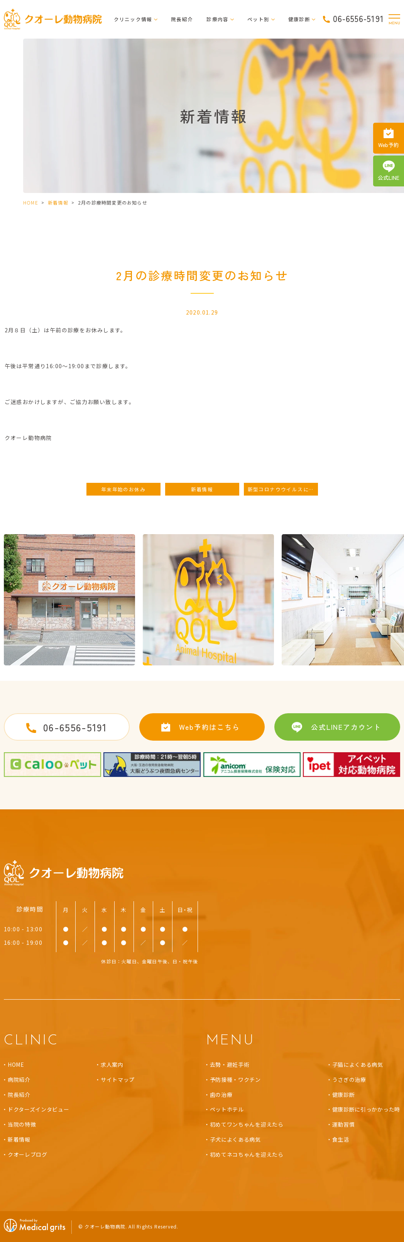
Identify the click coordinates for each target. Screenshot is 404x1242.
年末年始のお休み (123, 489)
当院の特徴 (22, 1124)
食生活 (340, 1139)
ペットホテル (227, 1109)
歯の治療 (221, 1094)
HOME (30, 202)
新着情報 (58, 202)
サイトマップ (118, 1079)
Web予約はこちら (209, 727)
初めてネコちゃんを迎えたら (247, 1154)
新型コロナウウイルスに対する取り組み (283, 489)
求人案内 (112, 1064)
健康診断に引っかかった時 (366, 1109)
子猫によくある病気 (357, 1064)
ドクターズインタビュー (38, 1109)
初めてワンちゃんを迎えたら (247, 1124)
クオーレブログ (27, 1154)
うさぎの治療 (349, 1079)
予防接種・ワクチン (235, 1079)
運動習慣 (343, 1124)
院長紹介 (182, 19)
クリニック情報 (133, 19)
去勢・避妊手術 (230, 1064)
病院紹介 (19, 1079)
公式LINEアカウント (346, 727)
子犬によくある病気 (235, 1139)
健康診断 (343, 1094)
